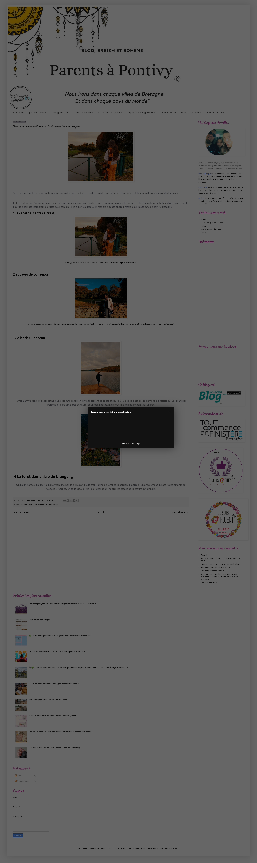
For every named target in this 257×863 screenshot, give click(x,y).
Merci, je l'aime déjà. (131, 443)
